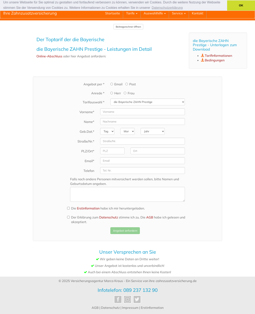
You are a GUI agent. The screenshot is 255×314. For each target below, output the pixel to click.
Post (130, 84)
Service (179, 13)
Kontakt (197, 13)
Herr (115, 93)
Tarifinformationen (218, 56)
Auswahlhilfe (155, 13)
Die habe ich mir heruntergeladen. (106, 208)
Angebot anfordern (125, 230)
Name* (89, 122)
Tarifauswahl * (93, 102)
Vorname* (86, 112)
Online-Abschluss (49, 56)
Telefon (88, 171)
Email (116, 84)
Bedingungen (215, 60)
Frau (129, 93)
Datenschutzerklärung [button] (167, 7)
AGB (149, 217)
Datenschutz (108, 217)
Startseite (112, 13)
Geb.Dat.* (87, 132)
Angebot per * (93, 84)
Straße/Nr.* (85, 141)
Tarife (131, 13)
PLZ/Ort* (87, 151)
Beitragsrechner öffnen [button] (128, 26)
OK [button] (241, 5)
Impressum (130, 308)
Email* (89, 161)
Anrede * (97, 93)
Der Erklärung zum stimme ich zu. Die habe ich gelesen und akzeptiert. (126, 219)
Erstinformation (88, 208)
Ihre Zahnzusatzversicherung (30, 13)
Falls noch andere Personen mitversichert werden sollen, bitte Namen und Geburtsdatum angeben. (124, 181)
